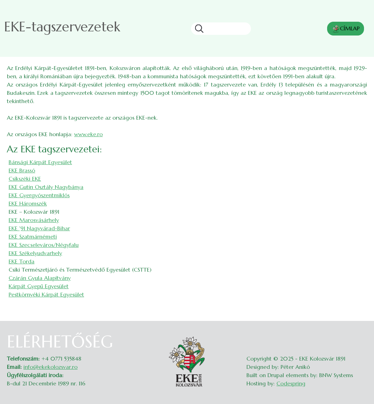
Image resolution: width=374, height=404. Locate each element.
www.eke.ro (88, 134)
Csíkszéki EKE (25, 178)
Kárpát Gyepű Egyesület (39, 286)
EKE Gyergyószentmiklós (39, 195)
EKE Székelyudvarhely (35, 253)
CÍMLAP (346, 29)
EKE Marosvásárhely (34, 219)
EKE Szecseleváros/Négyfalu (44, 244)
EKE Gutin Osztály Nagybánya (46, 186)
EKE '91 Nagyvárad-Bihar (39, 228)
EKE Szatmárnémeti (33, 236)
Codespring (290, 383)
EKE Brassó (22, 170)
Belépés (360, 336)
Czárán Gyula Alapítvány (40, 277)
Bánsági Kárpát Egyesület (40, 162)
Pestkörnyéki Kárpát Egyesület (46, 294)
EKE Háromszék (28, 203)
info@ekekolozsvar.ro (50, 366)
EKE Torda (21, 261)
